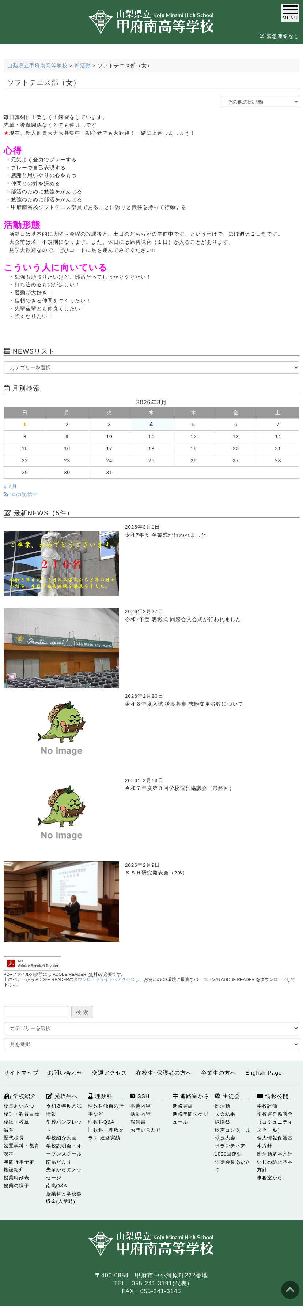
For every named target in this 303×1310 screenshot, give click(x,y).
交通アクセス (109, 1073)
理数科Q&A (101, 1122)
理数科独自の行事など (106, 1110)
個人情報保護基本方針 (275, 1142)
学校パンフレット (64, 1126)
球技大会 (225, 1138)
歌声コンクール (233, 1130)
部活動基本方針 (275, 1154)
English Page (263, 1073)
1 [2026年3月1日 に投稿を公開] (25, 424)
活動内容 (140, 1114)
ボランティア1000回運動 (230, 1150)
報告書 (138, 1122)
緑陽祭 (222, 1122)
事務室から (270, 1177)
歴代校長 (14, 1138)
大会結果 (225, 1114)
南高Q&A (56, 1185)
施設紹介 (14, 1169)
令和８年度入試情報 (64, 1110)
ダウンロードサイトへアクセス (104, 979)
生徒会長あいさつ (233, 1166)
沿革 (9, 1130)
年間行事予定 (19, 1162)
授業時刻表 (16, 1177)
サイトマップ (21, 1073)
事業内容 (140, 1106)
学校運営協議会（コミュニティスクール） (275, 1122)
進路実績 (183, 1106)
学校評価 (267, 1106)
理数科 (100, 1096)
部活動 (222, 1106)
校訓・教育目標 (21, 1114)
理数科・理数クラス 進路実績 (106, 1134)
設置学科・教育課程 (21, 1150)
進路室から (191, 1096)
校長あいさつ (19, 1106)
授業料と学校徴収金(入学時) (64, 1198)
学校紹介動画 (61, 1138)
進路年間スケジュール (190, 1118)
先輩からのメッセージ (64, 1173)
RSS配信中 (21, 494)
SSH (140, 1096)
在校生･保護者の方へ (164, 1073)
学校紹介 (20, 1096)
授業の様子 (16, 1185)
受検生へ (62, 1096)
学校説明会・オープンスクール (64, 1150)
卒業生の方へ (218, 1073)
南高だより (59, 1162)
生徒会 (227, 1096)
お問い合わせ (65, 1073)
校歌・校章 (16, 1122)
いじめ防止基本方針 (275, 1166)
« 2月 (10, 486)
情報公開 (273, 1096)
